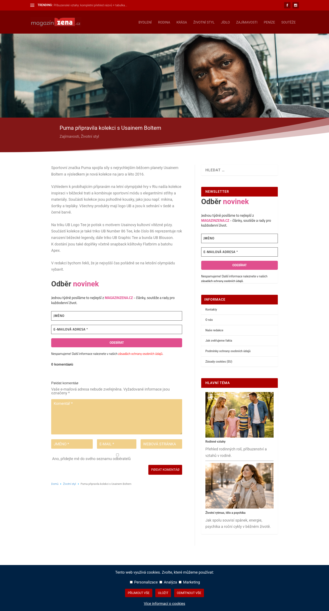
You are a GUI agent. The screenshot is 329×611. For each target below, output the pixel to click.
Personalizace (144, 582)
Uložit (163, 593)
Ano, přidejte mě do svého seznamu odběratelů (117, 456)
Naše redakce (214, 329)
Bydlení (145, 22)
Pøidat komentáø (165, 469)
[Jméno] (116, 315)
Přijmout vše (139, 593)
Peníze (269, 22)
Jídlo (225, 22)
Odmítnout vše (189, 593)
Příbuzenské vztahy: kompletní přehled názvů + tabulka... (90, 5)
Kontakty (211, 308)
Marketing (189, 582)
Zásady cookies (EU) (218, 360)
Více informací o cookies (164, 603)
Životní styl (204, 22)
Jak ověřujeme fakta (218, 339)
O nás (209, 319)
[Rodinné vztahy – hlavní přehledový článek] (239, 435)
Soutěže (288, 22)
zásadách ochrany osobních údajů (140, 353)
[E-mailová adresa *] (116, 328)
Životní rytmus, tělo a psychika (225, 512)
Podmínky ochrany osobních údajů (228, 350)
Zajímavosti (246, 22)
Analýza (168, 582)
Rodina (164, 22)
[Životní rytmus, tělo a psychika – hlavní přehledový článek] (239, 506)
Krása (181, 22)
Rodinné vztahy (215, 440)
